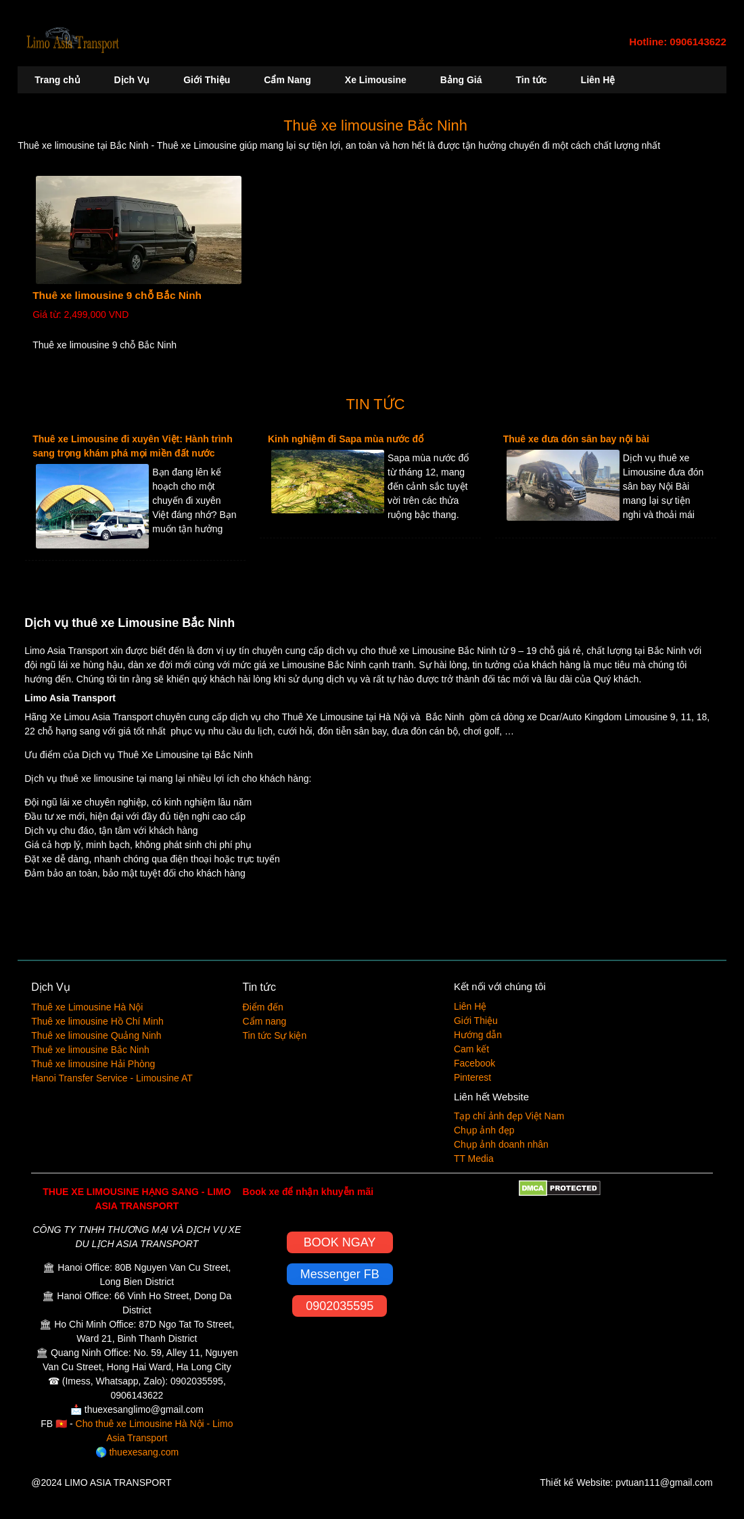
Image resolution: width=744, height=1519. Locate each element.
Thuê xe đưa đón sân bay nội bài (576, 439)
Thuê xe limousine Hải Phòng (93, 1063)
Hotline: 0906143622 (677, 41)
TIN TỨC (375, 404)
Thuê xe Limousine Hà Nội (87, 1007)
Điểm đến (263, 1007)
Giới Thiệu (206, 79)
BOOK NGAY (340, 1242)
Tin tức (531, 79)
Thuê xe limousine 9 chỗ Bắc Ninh (117, 295)
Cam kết (471, 1049)
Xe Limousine (375, 79)
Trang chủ (57, 79)
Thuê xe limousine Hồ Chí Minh (97, 1021)
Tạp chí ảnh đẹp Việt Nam (509, 1116)
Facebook (474, 1063)
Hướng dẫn (478, 1034)
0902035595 (339, 1306)
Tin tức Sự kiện (275, 1035)
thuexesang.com (144, 1452)
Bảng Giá (461, 79)
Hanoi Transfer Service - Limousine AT (112, 1078)
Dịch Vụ (132, 79)
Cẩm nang (265, 1021)
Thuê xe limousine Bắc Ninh (375, 125)
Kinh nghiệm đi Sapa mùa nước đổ (345, 439)
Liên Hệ (598, 79)
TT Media (474, 1158)
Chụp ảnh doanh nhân (501, 1144)
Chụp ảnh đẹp (484, 1130)
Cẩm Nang (287, 79)
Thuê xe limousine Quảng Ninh (96, 1035)
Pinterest (472, 1077)
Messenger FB (339, 1274)
